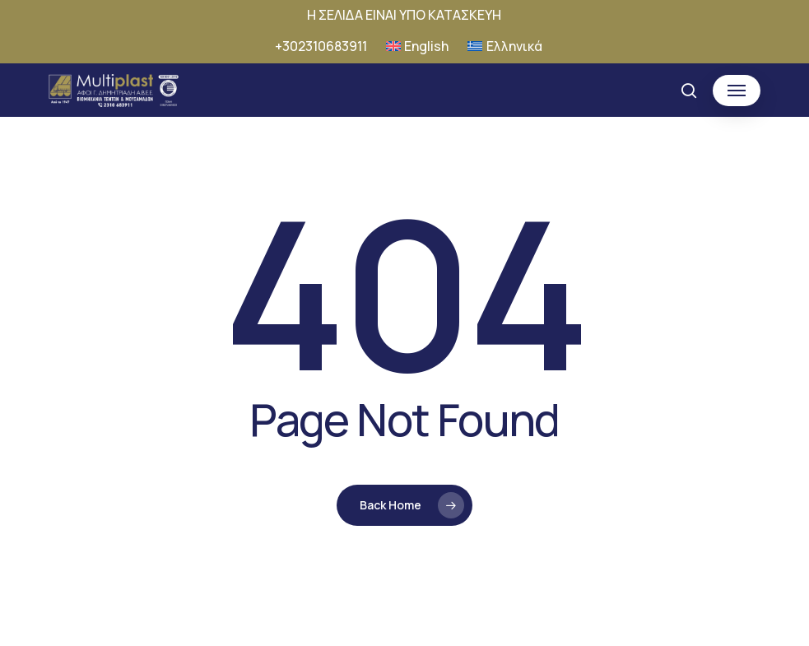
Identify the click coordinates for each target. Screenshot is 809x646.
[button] (736, 90)
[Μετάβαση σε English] (417, 46)
